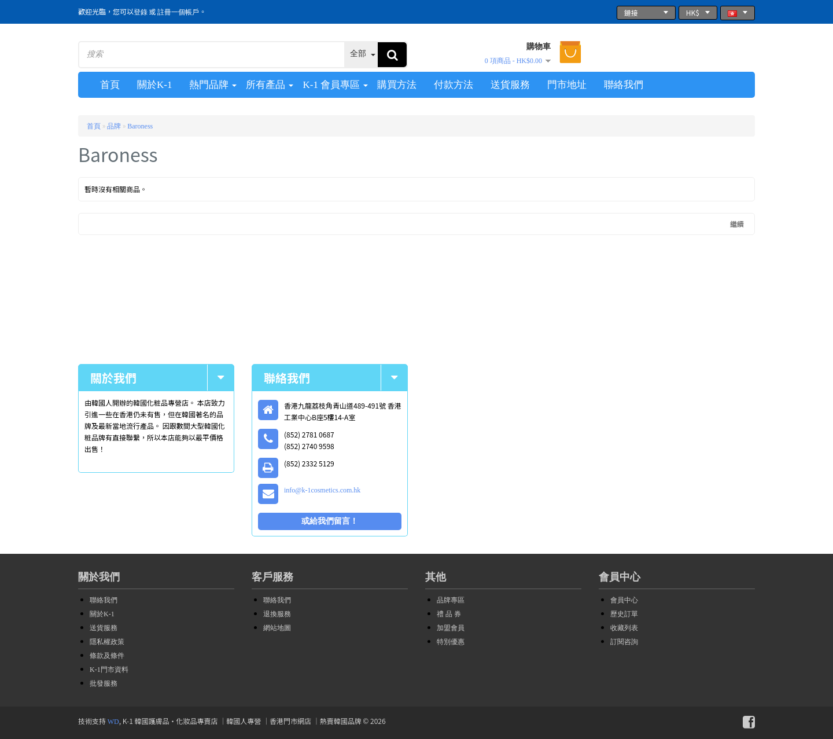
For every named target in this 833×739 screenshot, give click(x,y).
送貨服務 (103, 628)
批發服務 (103, 683)
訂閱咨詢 (624, 642)
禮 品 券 (449, 614)
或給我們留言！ (329, 521)
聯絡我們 (103, 600)
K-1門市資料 (109, 670)
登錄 (141, 12)
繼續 (737, 224)
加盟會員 (451, 628)
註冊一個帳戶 (178, 12)
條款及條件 (107, 656)
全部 (358, 53)
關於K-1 (102, 614)
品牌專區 (451, 600)
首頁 (94, 126)
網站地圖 (277, 628)
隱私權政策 (107, 642)
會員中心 (624, 600)
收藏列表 (624, 628)
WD (113, 722)
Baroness (140, 126)
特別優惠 (451, 642)
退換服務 (277, 614)
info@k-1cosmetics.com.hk (322, 490)
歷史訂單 (624, 614)
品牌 (114, 126)
